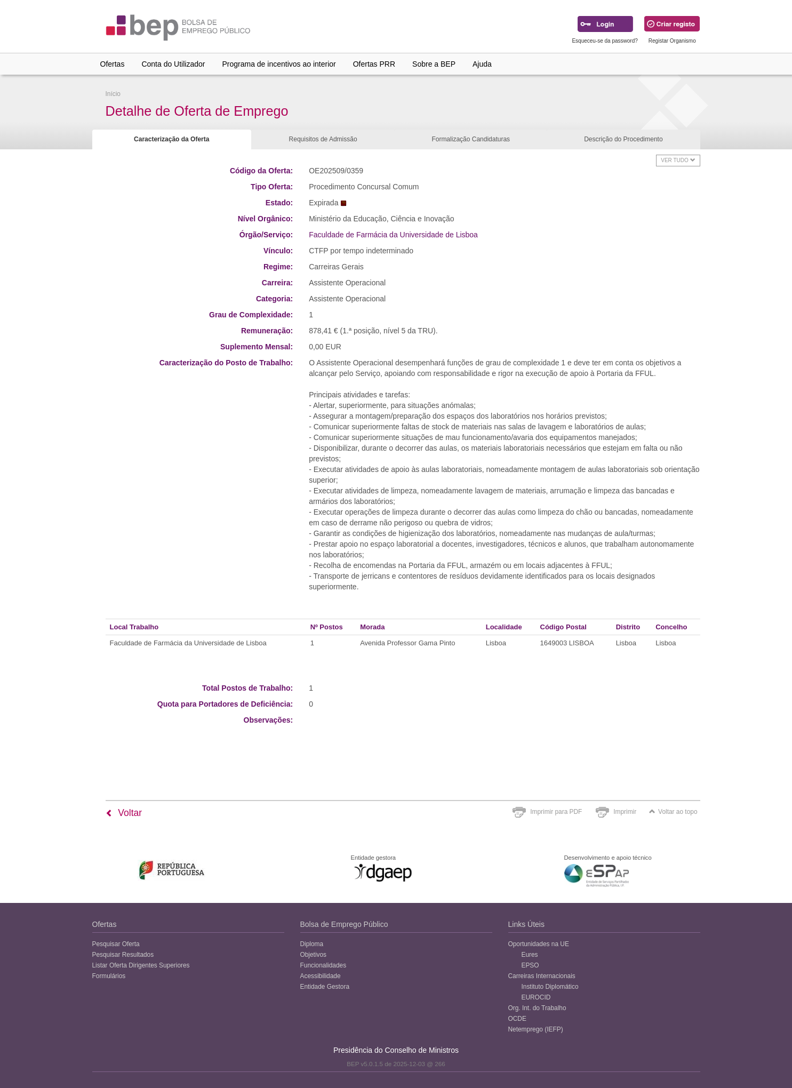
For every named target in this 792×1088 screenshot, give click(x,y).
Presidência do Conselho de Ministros (396, 1050)
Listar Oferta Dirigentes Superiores (141, 965)
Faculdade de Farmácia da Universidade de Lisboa (393, 234)
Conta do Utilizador (173, 64)
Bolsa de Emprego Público (344, 924)
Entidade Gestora (325, 986)
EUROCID (536, 997)
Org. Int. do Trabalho (537, 1008)
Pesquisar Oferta (116, 944)
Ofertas (112, 64)
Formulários (109, 976)
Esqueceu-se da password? (604, 41)
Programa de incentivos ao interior (278, 64)
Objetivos (313, 954)
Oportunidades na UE (538, 944)
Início (113, 94)
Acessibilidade (320, 976)
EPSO (530, 965)
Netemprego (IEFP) (535, 1029)
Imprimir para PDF (556, 811)
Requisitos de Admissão (323, 139)
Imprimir (624, 811)
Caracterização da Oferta (171, 139)
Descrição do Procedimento (623, 139)
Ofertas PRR (374, 64)
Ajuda (482, 64)
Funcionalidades (323, 965)
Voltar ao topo (673, 811)
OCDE (517, 1018)
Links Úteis (526, 924)
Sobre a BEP (433, 64)
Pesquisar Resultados (123, 954)
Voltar (124, 812)
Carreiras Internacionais (541, 976)
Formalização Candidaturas (470, 139)
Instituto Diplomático (550, 986)
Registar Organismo (672, 41)
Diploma (312, 944)
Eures (530, 954)
